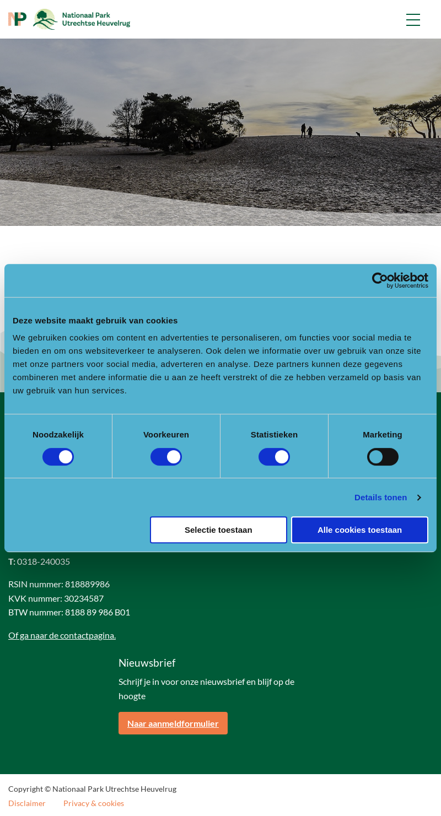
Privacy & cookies (93, 803)
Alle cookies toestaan (360, 529)
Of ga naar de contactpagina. (62, 635)
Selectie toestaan (218, 529)
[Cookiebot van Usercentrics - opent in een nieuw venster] (380, 280)
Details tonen (380, 497)
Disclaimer (27, 803)
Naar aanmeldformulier (173, 723)
